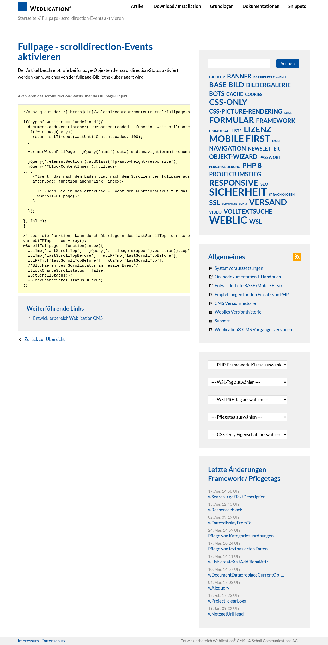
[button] (297, 257)
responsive (233, 182)
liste (237, 130)
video (215, 212)
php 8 (252, 165)
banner (239, 76)
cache (234, 94)
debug (288, 112)
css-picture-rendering (245, 111)
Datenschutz (53, 640)
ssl (214, 202)
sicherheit (238, 191)
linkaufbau (219, 131)
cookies (253, 94)
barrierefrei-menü (269, 77)
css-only (228, 101)
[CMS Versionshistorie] (232, 303)
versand (268, 201)
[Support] (219, 320)
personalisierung (224, 166)
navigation (227, 148)
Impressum (28, 640)
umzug (243, 204)
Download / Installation (177, 6)
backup (217, 76)
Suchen (288, 63)
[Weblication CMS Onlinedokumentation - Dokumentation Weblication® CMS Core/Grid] (244, 276)
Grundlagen (222, 6)
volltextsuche (248, 211)
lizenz (257, 129)
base (217, 84)
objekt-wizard (233, 156)
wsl (255, 221)
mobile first (239, 138)
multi (277, 140)
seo (264, 184)
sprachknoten (282, 194)
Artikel (138, 6)
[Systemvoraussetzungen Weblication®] (235, 268)
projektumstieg (235, 174)
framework (275, 120)
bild (236, 84)
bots (216, 93)
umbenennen (229, 204)
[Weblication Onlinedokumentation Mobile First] (245, 285)
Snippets (297, 6)
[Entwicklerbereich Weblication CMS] (65, 318)
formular (231, 119)
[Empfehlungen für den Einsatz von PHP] (248, 294)
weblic (228, 219)
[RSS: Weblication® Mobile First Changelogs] (235, 312)
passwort (270, 157)
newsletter (264, 149)
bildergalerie (268, 85)
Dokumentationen (261, 6)
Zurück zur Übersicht (44, 339)
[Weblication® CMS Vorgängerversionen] (250, 329)
